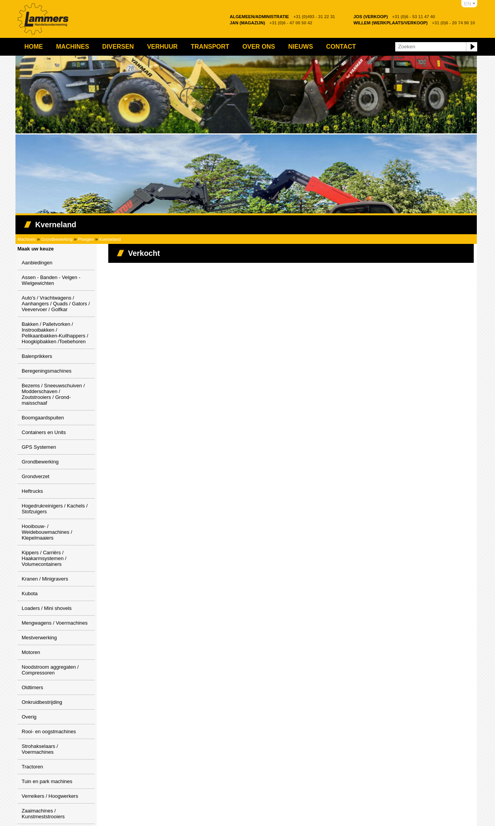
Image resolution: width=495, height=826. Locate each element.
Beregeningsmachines (47, 371)
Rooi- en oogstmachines (49, 731)
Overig (29, 717)
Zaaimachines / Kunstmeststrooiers (43, 813)
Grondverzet (36, 476)
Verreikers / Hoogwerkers (50, 796)
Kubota (30, 593)
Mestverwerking (39, 637)
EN (467, 4)
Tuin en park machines (47, 781)
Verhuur (162, 46)
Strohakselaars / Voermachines (40, 749)
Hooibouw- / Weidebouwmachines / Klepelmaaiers (47, 532)
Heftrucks (32, 491)
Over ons (258, 46)
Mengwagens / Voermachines (55, 623)
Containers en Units (44, 432)
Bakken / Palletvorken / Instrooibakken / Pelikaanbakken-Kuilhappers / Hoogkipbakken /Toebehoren (55, 332)
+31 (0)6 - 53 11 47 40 (394, 16)
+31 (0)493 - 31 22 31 (282, 16)
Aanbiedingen (37, 263)
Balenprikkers (37, 356)
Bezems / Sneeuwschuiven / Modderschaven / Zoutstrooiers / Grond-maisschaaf (53, 394)
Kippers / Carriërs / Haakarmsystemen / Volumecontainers (44, 558)
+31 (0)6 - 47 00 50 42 (271, 22)
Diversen (118, 46)
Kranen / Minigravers (45, 579)
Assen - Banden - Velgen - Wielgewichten (51, 280)
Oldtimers (32, 687)
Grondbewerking (57, 239)
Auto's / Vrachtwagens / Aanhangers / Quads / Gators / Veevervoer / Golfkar (56, 303)
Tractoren (32, 767)
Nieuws (300, 46)
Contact (341, 46)
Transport (210, 46)
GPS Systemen (39, 447)
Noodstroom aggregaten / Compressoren (50, 670)
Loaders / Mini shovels (47, 608)
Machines (72, 46)
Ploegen (86, 239)
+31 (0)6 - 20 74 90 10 (414, 22)
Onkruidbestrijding (42, 702)
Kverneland (110, 239)
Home (33, 46)
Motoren (31, 652)
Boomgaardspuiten (43, 418)
